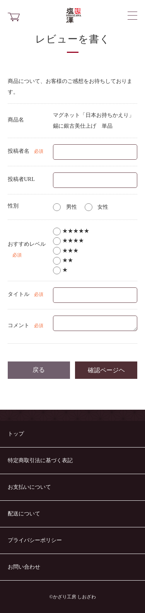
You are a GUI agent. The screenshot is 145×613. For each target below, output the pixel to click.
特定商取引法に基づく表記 (40, 460)
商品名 (16, 120)
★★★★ (68, 240)
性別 (13, 206)
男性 (65, 207)
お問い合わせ (24, 567)
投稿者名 (18, 151)
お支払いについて (29, 487)
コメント (18, 325)
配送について (24, 514)
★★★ (65, 250)
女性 (97, 207)
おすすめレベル (27, 244)
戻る (38, 369)
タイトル (18, 294)
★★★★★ (71, 231)
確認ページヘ (106, 369)
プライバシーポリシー (35, 540)
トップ (16, 434)
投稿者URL (21, 179)
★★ (63, 260)
